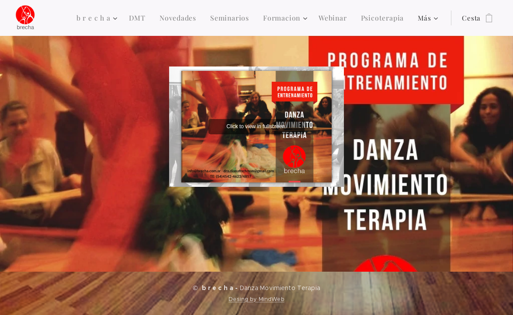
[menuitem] (104, 18)
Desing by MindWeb (256, 299)
